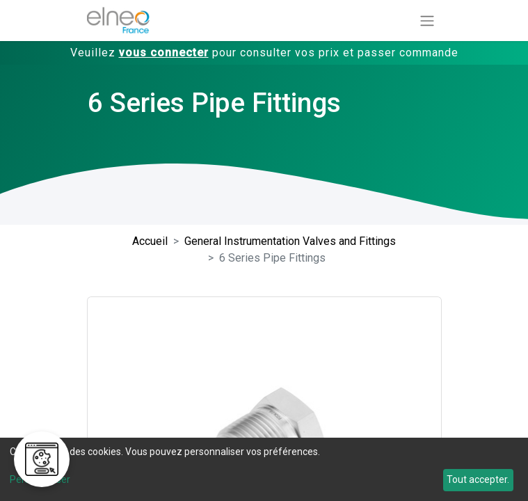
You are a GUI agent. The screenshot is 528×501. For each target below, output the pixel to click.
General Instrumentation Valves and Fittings (290, 241)
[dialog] (264, 469)
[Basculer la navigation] (427, 20)
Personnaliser (40, 479)
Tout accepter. (478, 479)
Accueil (150, 241)
